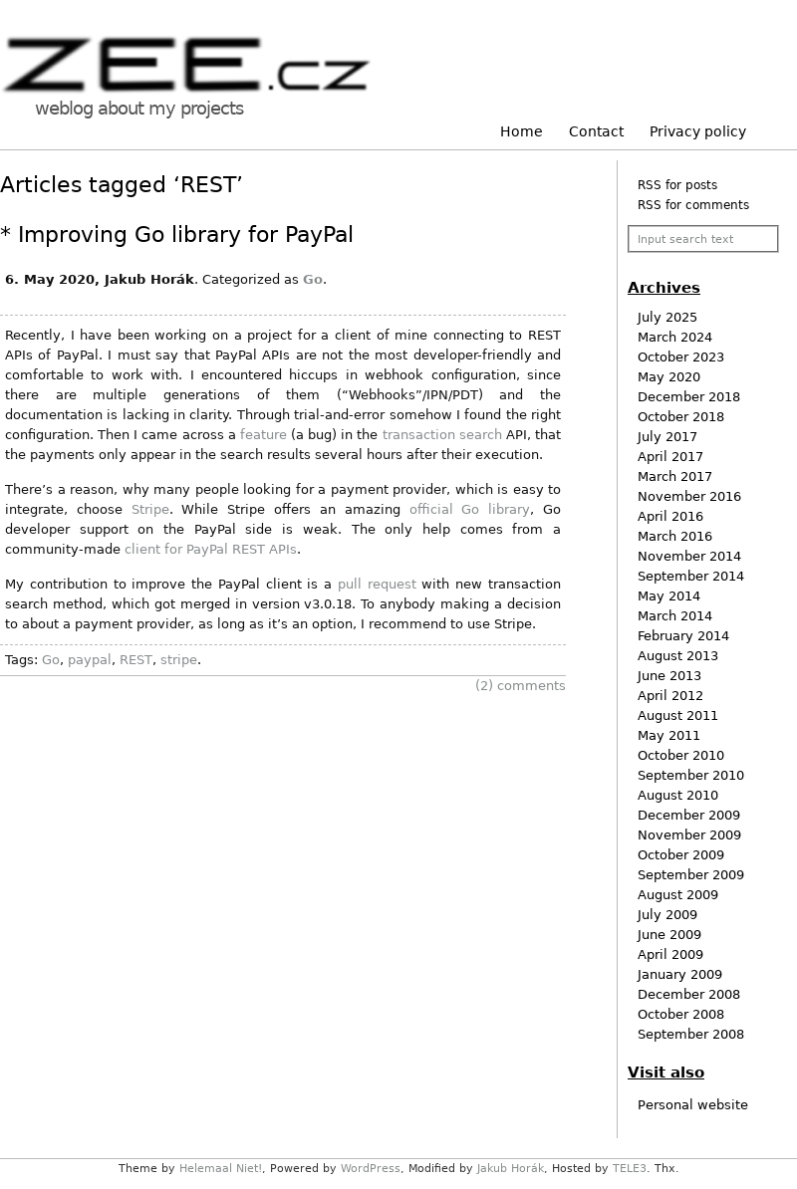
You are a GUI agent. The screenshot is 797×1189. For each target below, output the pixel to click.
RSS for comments (693, 205)
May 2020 (669, 376)
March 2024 (675, 337)
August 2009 (678, 894)
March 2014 (675, 615)
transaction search (442, 434)
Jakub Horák (510, 1168)
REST (136, 659)
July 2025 (667, 317)
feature (263, 434)
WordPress (370, 1168)
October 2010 (681, 755)
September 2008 (691, 1034)
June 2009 (669, 934)
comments (520, 685)
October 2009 (681, 854)
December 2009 (689, 815)
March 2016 (675, 536)
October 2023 (681, 357)
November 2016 (689, 496)
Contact (596, 131)
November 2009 (689, 835)
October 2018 (681, 416)
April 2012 (670, 695)
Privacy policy (698, 131)
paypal (90, 659)
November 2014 (689, 556)
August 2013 (678, 655)
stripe (178, 659)
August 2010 (678, 795)
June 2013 (669, 675)
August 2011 (678, 715)
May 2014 (669, 596)
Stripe (150, 509)
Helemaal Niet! (220, 1168)
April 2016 (670, 516)
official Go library (470, 509)
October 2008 (681, 1014)
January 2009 (680, 974)
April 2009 (670, 954)
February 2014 (683, 635)
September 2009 (691, 874)
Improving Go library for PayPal (186, 234)
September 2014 (691, 576)
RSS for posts (677, 185)
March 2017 (675, 476)
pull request (377, 584)
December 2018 (689, 396)
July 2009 (667, 914)
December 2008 (689, 994)
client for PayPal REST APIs (211, 549)
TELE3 (630, 1168)
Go (313, 279)
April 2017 (670, 456)
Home (521, 131)
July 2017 (667, 436)
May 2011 (669, 735)
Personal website (693, 1104)
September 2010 (691, 775)
